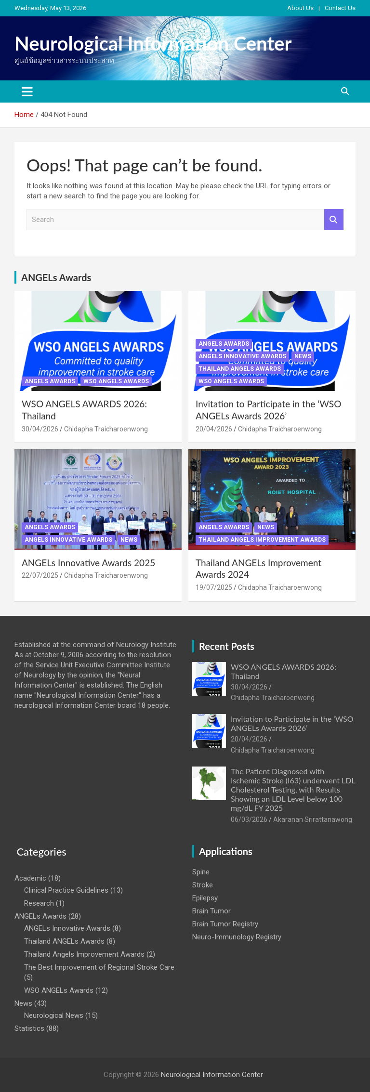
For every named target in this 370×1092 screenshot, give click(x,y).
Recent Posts (226, 646)
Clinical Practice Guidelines (66, 890)
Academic (30, 878)
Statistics (29, 1028)
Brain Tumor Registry (225, 924)
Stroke (202, 885)
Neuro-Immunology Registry (236, 937)
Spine (201, 872)
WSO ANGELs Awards (116, 381)
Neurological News (53, 1015)
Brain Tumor (211, 911)
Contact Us (340, 8)
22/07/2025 (40, 575)
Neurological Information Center (152, 43)
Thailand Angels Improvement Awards (262, 539)
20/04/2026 (214, 429)
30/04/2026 (40, 429)
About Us (300, 8)
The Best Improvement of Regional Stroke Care (99, 967)
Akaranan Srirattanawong (312, 819)
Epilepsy (205, 898)
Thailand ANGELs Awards (239, 368)
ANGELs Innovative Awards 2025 (88, 562)
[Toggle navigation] (27, 91)
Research (39, 903)
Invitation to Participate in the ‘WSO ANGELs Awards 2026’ (268, 409)
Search (334, 220)
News (302, 356)
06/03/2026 (249, 819)
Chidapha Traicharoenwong (106, 429)
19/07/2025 (214, 587)
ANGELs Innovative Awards (242, 356)
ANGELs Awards (56, 277)
